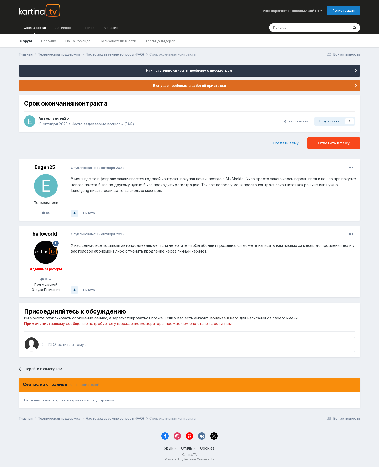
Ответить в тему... (67, 344)
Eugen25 (60, 118)
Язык (170, 448)
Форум (26, 41)
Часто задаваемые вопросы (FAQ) (103, 124)
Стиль (188, 448)
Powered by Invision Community (189, 459)
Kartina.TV (189, 455)
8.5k (46, 279)
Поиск (89, 28)
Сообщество (34, 30)
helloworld (45, 234)
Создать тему (286, 143)
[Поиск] (294, 27)
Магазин (111, 28)
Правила (48, 41)
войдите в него (224, 318)
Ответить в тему (334, 143)
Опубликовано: (97, 167)
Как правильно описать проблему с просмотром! (189, 70)
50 (46, 213)
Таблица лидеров (160, 41)
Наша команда (77, 41)
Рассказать (296, 121)
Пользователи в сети (118, 41)
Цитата (89, 213)
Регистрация (344, 10)
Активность (65, 28)
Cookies (207, 448)
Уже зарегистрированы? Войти (292, 11)
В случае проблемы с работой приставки (189, 85)
